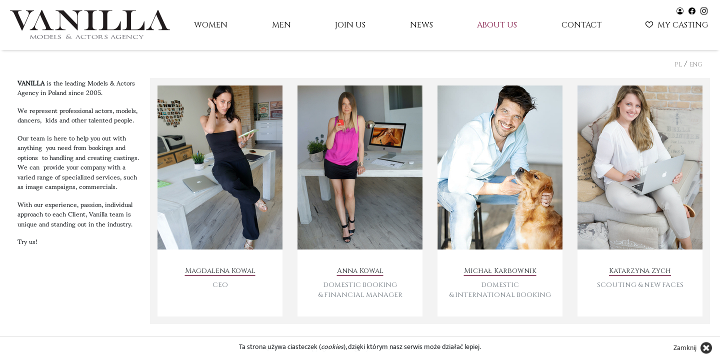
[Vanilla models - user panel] (680, 10)
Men (281, 25)
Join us (350, 25)
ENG (696, 64)
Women (211, 25)
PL (678, 64)
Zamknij (685, 348)
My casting (678, 24)
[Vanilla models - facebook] (692, 10)
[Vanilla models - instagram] (704, 10)
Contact (582, 25)
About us (497, 25)
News (421, 25)
